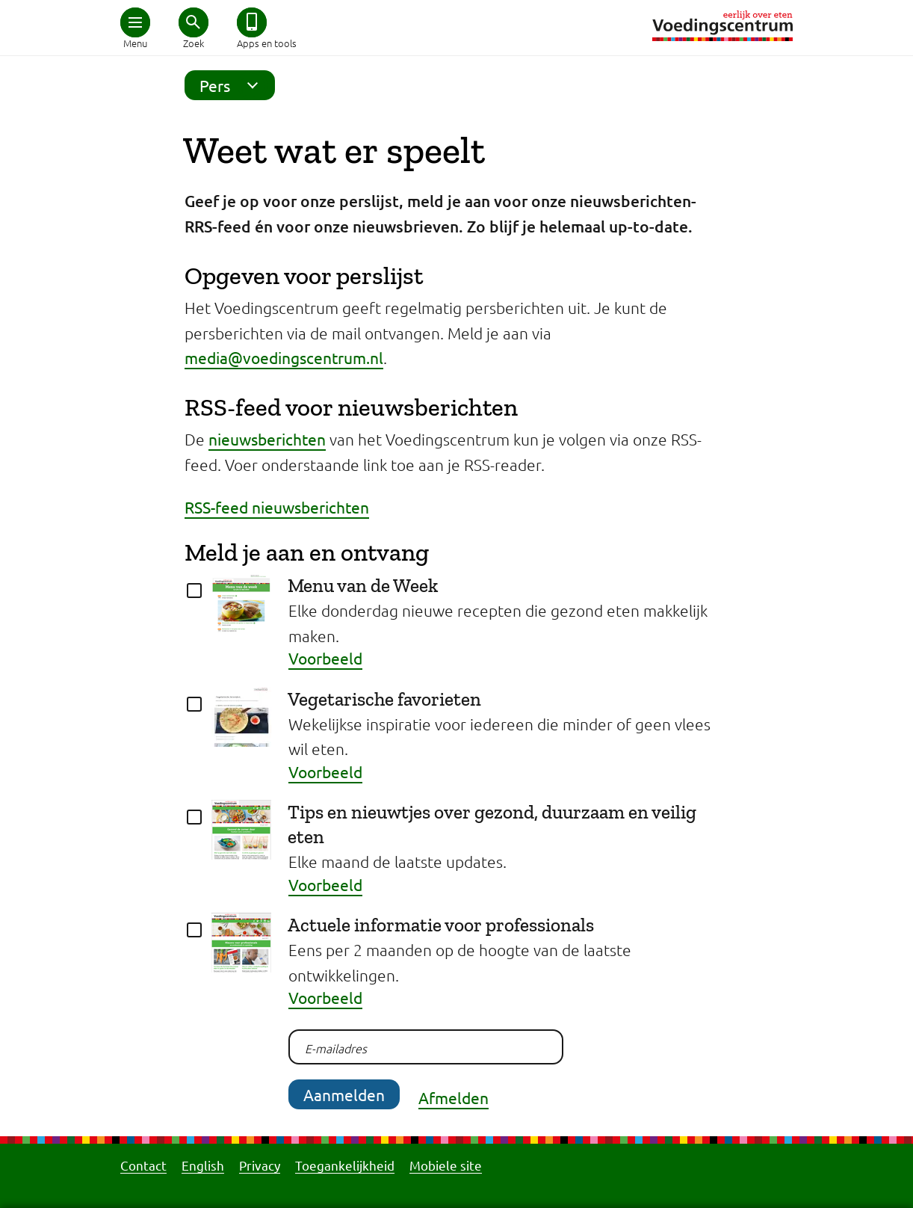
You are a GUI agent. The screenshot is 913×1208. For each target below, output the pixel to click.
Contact (143, 1165)
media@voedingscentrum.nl (284, 357)
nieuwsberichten (267, 439)
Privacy (259, 1165)
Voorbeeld (325, 658)
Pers (233, 85)
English (203, 1165)
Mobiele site (445, 1165)
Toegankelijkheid (344, 1165)
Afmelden (453, 1097)
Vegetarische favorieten (384, 699)
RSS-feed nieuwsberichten (277, 507)
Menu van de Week (363, 585)
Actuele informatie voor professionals (441, 924)
